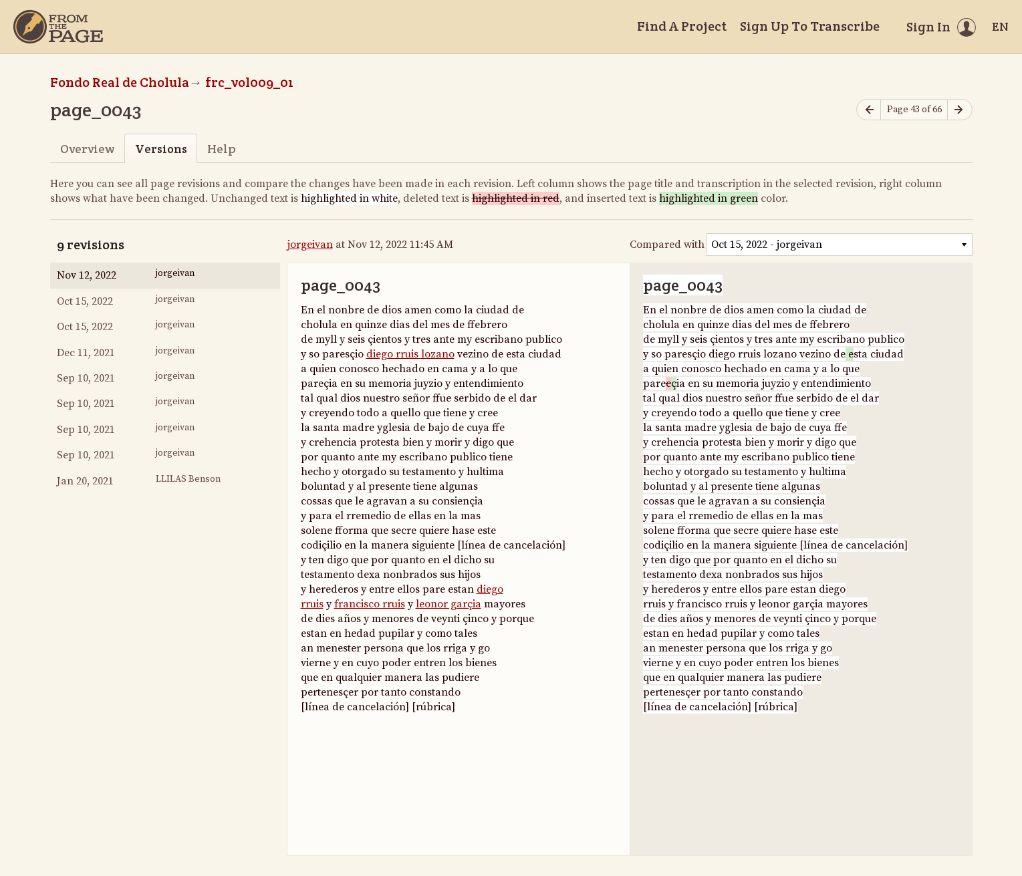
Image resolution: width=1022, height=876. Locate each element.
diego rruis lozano (410, 354)
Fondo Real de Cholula (119, 82)
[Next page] (960, 110)
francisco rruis (369, 604)
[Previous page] (869, 110)
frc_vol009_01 (249, 82)
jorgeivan (310, 244)
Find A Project (682, 26)
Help (221, 148)
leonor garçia (448, 604)
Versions (161, 148)
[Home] (58, 26)
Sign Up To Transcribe (810, 26)
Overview (87, 148)
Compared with (667, 244)
